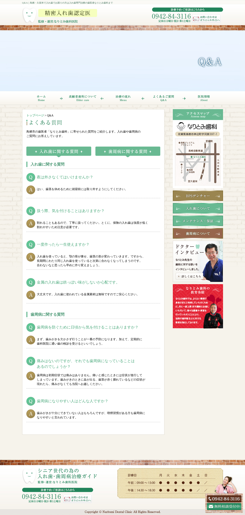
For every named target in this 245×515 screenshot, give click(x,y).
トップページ (35, 115)
